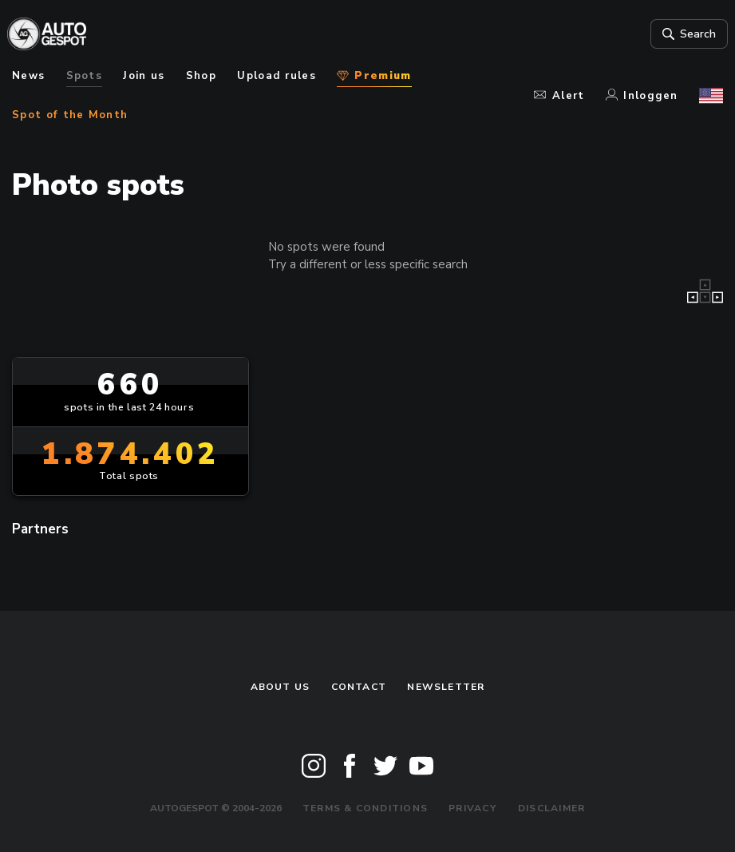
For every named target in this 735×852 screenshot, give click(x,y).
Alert (559, 96)
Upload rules (276, 76)
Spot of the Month (70, 115)
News (28, 76)
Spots (84, 76)
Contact (359, 686)
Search (683, 34)
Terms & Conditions (365, 808)
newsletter (445, 686)
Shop (201, 76)
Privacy (473, 808)
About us (280, 686)
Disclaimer (551, 808)
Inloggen (642, 96)
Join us (143, 76)
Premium (374, 76)
